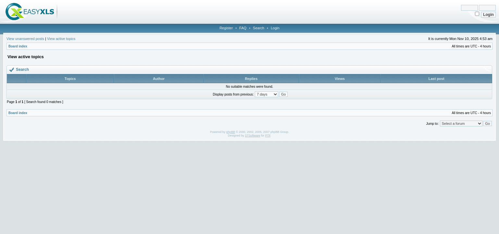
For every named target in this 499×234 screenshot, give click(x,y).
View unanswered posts (25, 39)
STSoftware (252, 135)
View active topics (61, 39)
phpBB (230, 132)
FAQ (242, 28)
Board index (17, 46)
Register (226, 28)
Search (258, 28)
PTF (267, 135)
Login (275, 28)
